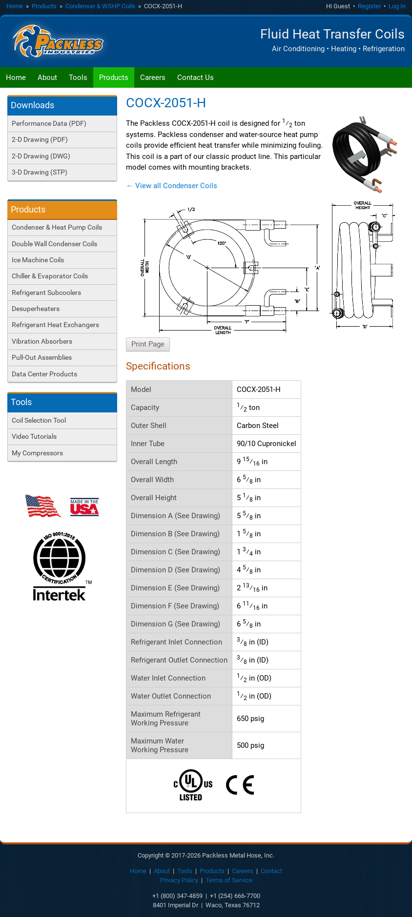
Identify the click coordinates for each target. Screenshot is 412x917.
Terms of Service (229, 880)
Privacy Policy (179, 880)
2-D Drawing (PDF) (40, 139)
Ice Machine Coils (38, 260)
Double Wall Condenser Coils (54, 244)
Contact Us (195, 77)
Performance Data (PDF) (49, 123)
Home (14, 6)
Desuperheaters (36, 308)
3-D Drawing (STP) (39, 172)
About (47, 77)
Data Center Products (44, 374)
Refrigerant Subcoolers (46, 292)
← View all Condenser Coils (171, 185)
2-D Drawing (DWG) (41, 156)
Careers (152, 77)
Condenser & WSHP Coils (100, 6)
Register (369, 6)
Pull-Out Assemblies (42, 357)
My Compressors (37, 453)
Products (44, 6)
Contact (271, 871)
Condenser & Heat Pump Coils (57, 227)
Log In (397, 6)
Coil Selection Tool (39, 420)
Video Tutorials (34, 436)
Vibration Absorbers (42, 341)
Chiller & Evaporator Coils (50, 276)
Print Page (148, 344)
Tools (78, 77)
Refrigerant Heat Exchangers (55, 325)
